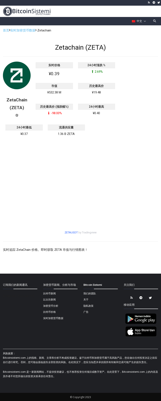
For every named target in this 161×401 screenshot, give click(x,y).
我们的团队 (89, 293)
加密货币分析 (50, 305)
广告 (85, 311)
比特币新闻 (49, 293)
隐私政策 (88, 305)
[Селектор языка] (139, 21)
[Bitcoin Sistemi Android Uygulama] (141, 323)
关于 (85, 299)
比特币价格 (49, 311)
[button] (155, 21)
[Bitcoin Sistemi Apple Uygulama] (141, 336)
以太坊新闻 (49, 299)
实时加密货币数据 (22, 30)
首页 (6, 30)
